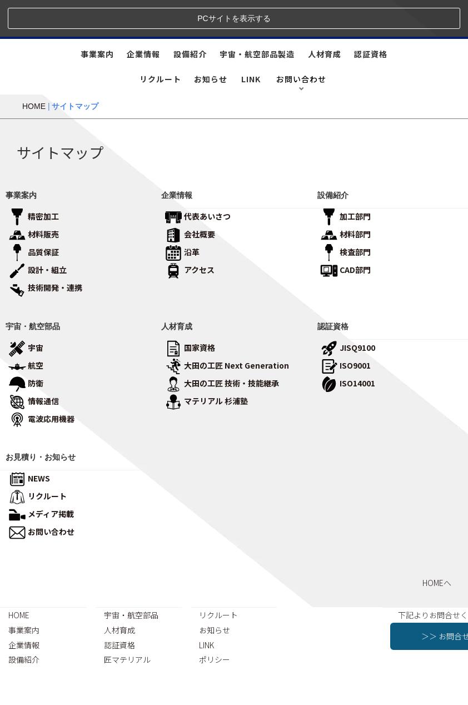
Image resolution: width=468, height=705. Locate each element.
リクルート (160, 42)
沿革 (182, 214)
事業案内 (97, 17)
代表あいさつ (198, 179)
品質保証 (33, 214)
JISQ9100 (347, 310)
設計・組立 (37, 232)
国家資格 (190, 310)
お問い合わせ (41, 494)
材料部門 (345, 196)
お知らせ (210, 42)
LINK (251, 42)
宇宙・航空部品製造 (257, 17)
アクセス (190, 232)
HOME (34, 69)
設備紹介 (190, 17)
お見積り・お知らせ (41, 420)
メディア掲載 (41, 477)
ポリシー (214, 622)
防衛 (25, 345)
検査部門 (345, 214)
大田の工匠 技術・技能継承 (222, 345)
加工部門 (345, 179)
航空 (25, 328)
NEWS (29, 441)
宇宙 (25, 310)
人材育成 (324, 17)
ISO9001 (345, 328)
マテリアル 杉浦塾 (206, 363)
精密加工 (33, 179)
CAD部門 (345, 232)
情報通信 (33, 363)
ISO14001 (347, 345)
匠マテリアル (127, 622)
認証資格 (370, 17)
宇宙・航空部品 (33, 289)
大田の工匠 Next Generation (227, 328)
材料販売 (33, 196)
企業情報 (143, 17)
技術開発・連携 (45, 250)
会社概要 (190, 196)
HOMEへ (436, 546)
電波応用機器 (41, 381)
